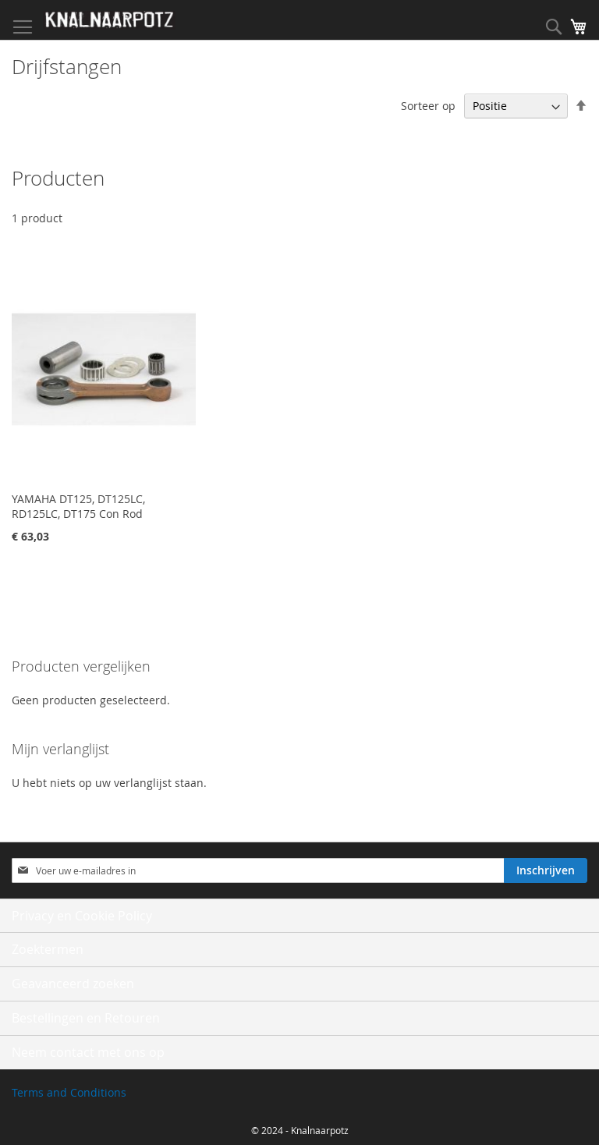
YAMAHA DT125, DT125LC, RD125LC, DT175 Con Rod (78, 506)
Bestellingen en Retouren (86, 1017)
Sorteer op (428, 105)
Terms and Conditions (69, 1092)
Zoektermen (47, 949)
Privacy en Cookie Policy (82, 915)
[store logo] (109, 20)
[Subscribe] (545, 870)
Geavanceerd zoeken (73, 983)
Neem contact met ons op (88, 1052)
